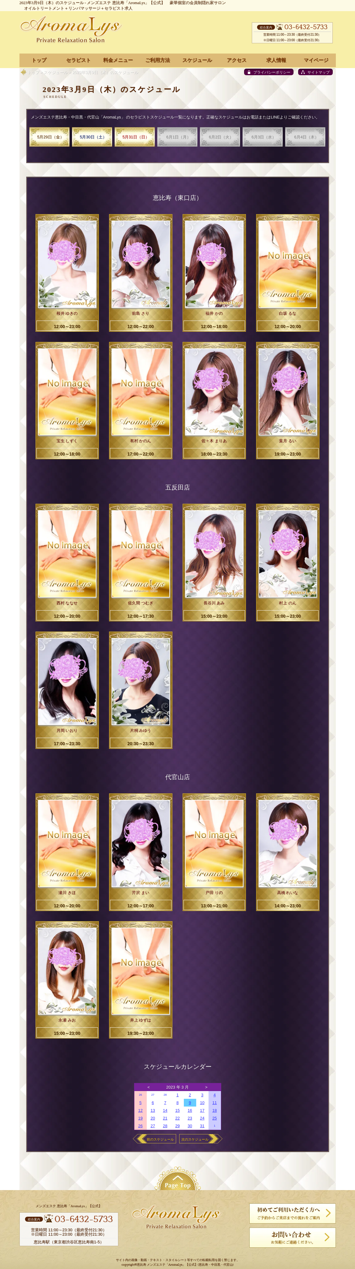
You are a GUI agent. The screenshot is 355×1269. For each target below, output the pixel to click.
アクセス (237, 60)
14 (165, 1110)
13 (152, 1110)
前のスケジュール (160, 1139)
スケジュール (56, 72)
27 (152, 1094)
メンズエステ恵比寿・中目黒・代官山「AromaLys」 (78, 117)
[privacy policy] (269, 72)
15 (177, 1110)
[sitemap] (315, 72)
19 (140, 1118)
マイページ (316, 60)
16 (190, 1110)
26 (140, 1094)
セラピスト (78, 60)
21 (165, 1118)
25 (214, 1118)
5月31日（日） (135, 137)
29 (177, 1126)
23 (190, 1118)
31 (202, 1126)
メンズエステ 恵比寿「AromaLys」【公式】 (126, 2)
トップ (33, 72)
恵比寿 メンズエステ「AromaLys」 (161, 1265)
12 (140, 1110)
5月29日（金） (50, 137)
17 (202, 1110)
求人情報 (276, 60)
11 (214, 1102)
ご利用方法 (157, 60)
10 (202, 1102)
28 (165, 1094)
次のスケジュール (195, 1139)
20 (152, 1118)
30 (190, 1126)
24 (202, 1118)
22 (177, 1118)
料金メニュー (118, 60)
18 (214, 1110)
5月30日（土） (93, 137)
